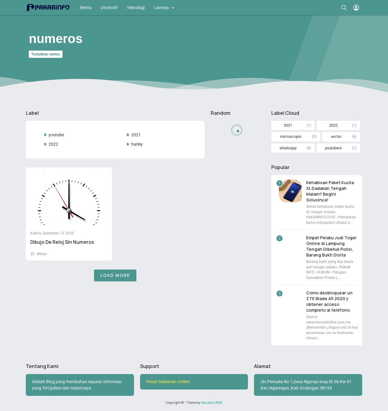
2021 (136, 134)
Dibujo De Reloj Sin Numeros (62, 242)
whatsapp (287, 148)
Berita (86, 7)
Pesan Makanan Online (167, 381)
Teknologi (136, 7)
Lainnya (161, 7)
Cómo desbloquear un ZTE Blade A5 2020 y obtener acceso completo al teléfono (329, 301)
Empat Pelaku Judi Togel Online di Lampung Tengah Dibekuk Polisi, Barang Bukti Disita (331, 246)
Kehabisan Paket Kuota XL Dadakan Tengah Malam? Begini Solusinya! (330, 191)
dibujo (42, 254)
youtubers (333, 148)
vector (336, 136)
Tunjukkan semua (45, 54)
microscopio (290, 136)
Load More (115, 275)
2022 (53, 144)
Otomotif (109, 7)
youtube (56, 134)
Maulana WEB (211, 402)
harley (137, 144)
